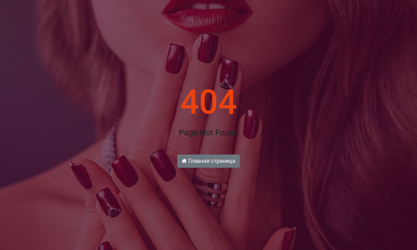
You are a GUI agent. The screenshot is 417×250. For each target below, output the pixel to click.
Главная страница (208, 161)
